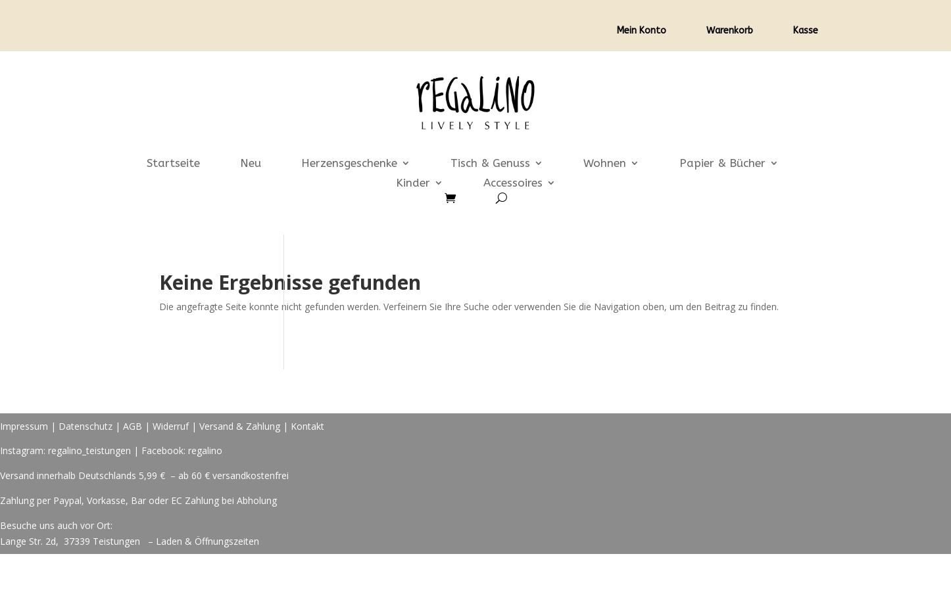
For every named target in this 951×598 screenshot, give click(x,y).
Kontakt (307, 426)
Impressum (24, 426)
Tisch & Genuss (490, 164)
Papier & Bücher (722, 164)
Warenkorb (729, 31)
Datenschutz (85, 426)
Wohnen (604, 164)
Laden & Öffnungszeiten (207, 541)
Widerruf (171, 426)
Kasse (805, 31)
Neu (250, 164)
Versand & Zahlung (241, 426)
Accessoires (513, 183)
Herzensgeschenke (349, 164)
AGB (132, 426)
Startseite (173, 164)
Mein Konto (641, 31)
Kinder (413, 183)
